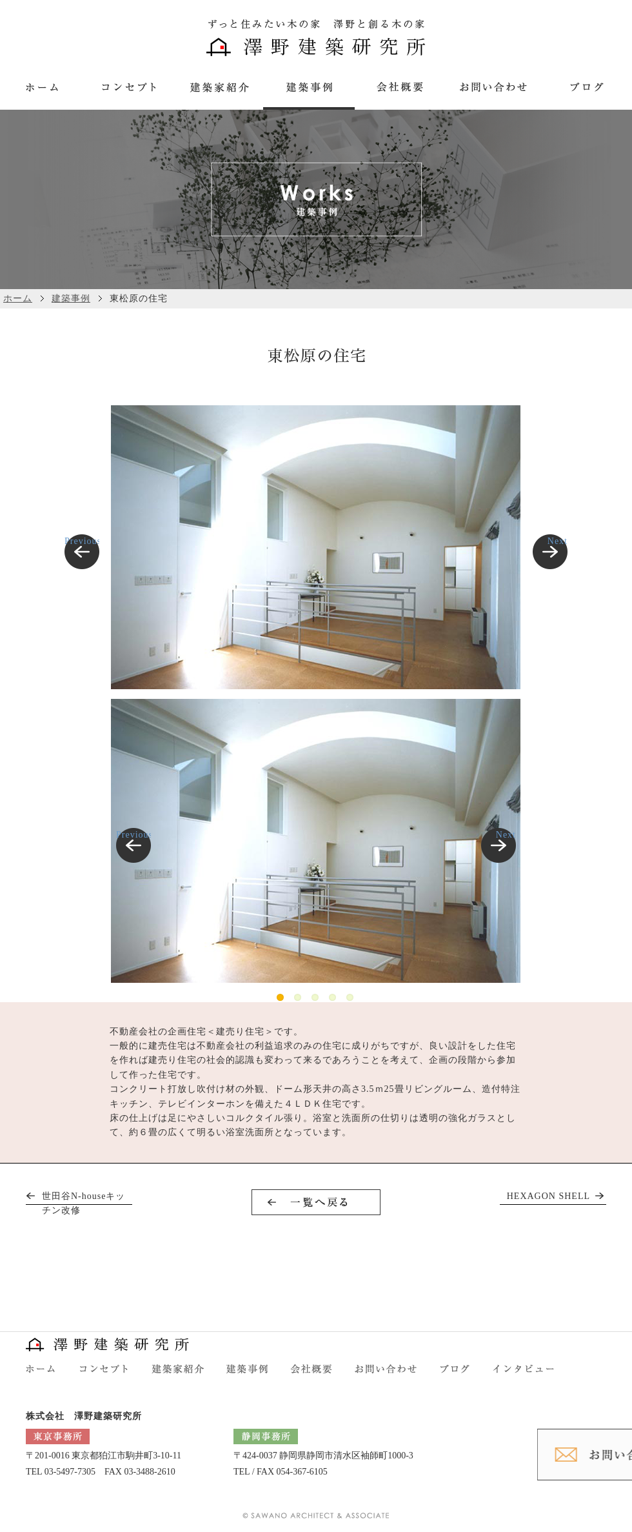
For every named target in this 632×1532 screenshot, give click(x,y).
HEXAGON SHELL (548, 1196)
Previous (81, 541)
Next (558, 541)
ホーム (17, 298)
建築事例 (71, 298)
